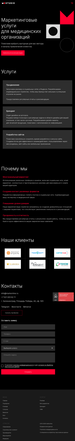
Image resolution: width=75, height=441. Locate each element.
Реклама (42, 400)
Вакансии (5, 412)
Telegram (5, 307)
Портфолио (6, 403)
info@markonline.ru (9, 293)
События (5, 409)
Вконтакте (16, 307)
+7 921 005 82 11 (8, 297)
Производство (7, 432)
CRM (41, 409)
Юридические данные (46, 426)
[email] (28, 341)
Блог (4, 415)
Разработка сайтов (15, 135)
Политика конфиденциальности (49, 429)
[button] (13, 53)
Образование (7, 426)
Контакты (5, 418)
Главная (5, 400)
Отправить (28, 372)
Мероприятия (7, 435)
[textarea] (28, 358)
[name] (28, 327)
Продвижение (12, 85)
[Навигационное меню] (72, 3)
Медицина (6, 438)
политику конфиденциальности (23, 365)
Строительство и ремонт (10, 430)
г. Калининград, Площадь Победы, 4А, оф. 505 (22, 301)
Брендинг (10, 111)
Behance (27, 307)
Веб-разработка (44, 403)
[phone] (28, 334)
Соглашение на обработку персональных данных (54, 432)
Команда (5, 406)
